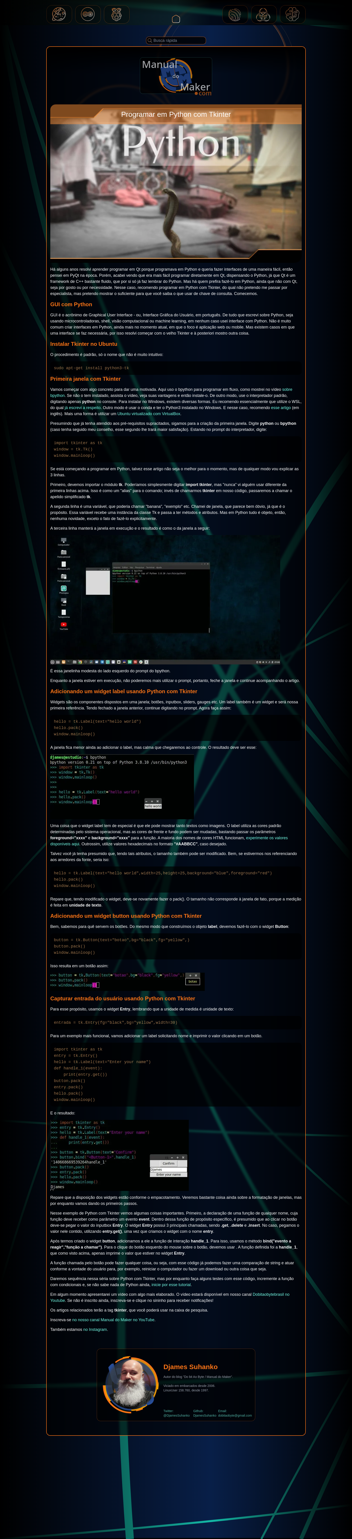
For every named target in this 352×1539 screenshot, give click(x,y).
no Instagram (95, 1329)
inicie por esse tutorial (171, 1284)
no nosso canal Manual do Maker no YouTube (113, 1320)
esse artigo (281, 407)
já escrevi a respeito (83, 407)
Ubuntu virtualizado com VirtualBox (148, 414)
